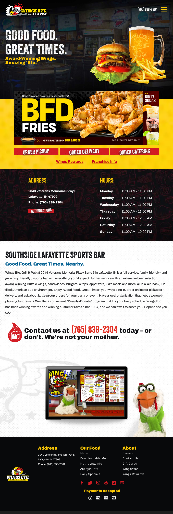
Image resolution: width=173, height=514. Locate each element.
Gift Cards (129, 464)
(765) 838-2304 (147, 9)
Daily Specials (90, 474)
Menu (84, 453)
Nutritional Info (91, 464)
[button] (164, 9)
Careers (127, 453)
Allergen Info (89, 469)
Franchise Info (104, 161)
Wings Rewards (69, 161)
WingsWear (130, 469)
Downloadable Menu (94, 458)
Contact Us (130, 458)
